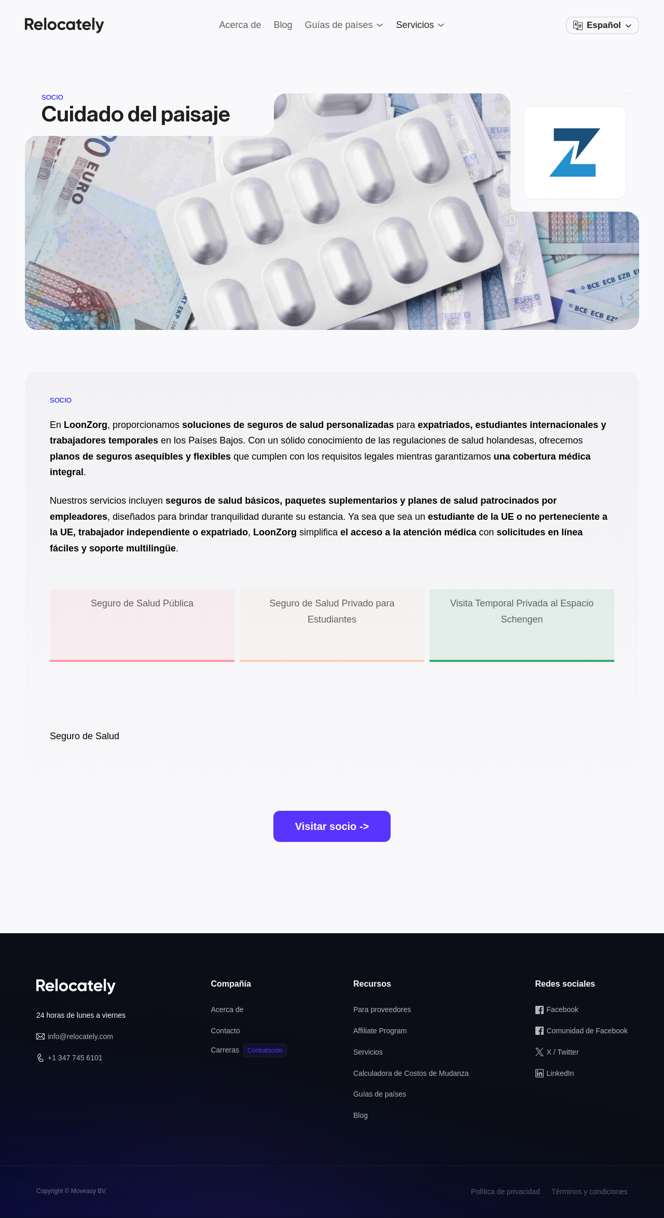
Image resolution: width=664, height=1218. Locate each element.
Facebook (562, 1009)
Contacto (225, 1031)
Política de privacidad (505, 1191)
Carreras (225, 1050)
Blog (360, 1115)
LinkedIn (560, 1073)
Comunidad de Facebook (587, 1031)
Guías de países (379, 1094)
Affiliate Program (380, 1031)
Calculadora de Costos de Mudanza (411, 1073)
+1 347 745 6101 (75, 1058)
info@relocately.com (80, 1036)
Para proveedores (382, 1009)
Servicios (368, 1052)
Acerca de (227, 1009)
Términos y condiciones (589, 1191)
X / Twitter (563, 1052)
